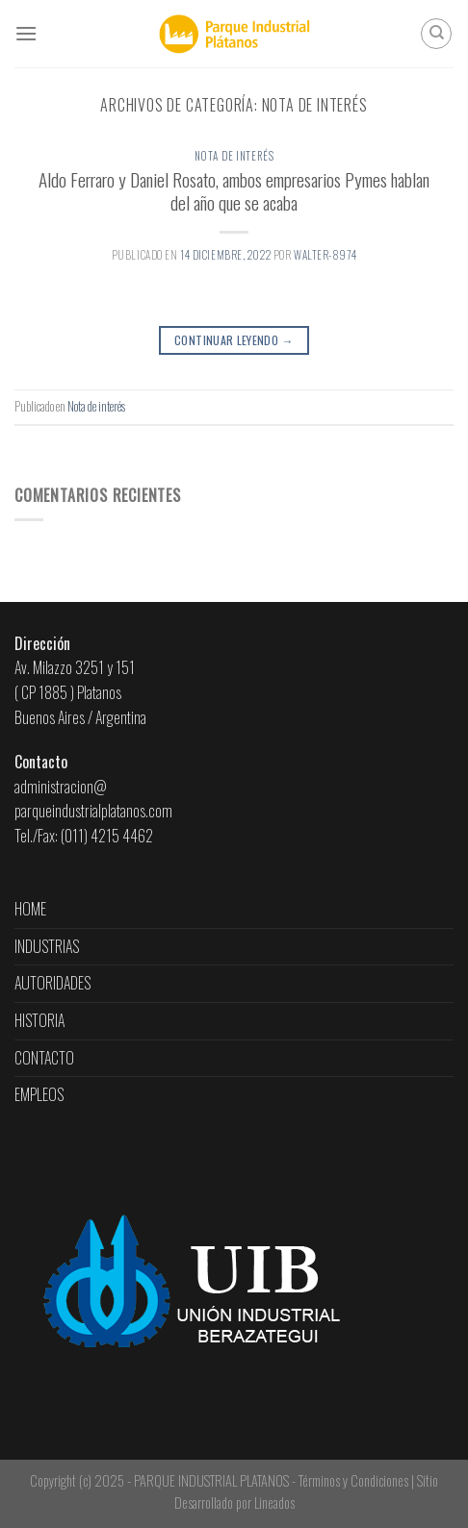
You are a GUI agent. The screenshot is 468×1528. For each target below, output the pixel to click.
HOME (30, 908)
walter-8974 (325, 255)
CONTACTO (44, 1057)
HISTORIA (39, 1020)
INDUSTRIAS (46, 946)
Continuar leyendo (234, 340)
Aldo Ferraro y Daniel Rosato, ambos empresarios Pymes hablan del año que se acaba (234, 191)
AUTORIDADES (52, 982)
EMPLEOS (39, 1094)
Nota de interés (234, 155)
